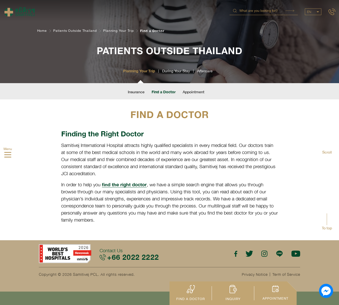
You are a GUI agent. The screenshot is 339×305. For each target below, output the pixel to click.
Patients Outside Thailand (75, 31)
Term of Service (286, 274)
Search (289, 11)
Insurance (136, 92)
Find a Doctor (164, 91)
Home (42, 31)
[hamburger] (7, 155)
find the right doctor (124, 184)
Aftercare (205, 71)
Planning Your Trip (118, 31)
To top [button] (327, 228)
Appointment (193, 92)
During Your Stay (176, 71)
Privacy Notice (255, 274)
